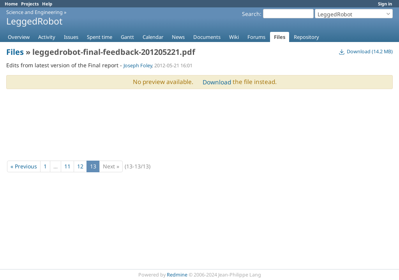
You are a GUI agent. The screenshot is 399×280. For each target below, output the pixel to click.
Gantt (127, 36)
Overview (19, 36)
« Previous (24, 166)
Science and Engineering (34, 12)
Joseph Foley (138, 65)
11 (67, 166)
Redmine (177, 274)
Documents (207, 36)
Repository (306, 36)
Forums (256, 36)
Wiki (234, 36)
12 (80, 166)
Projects (30, 4)
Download (217, 82)
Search (251, 14)
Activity (46, 36)
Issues (71, 36)
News (178, 36)
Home (11, 4)
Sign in (385, 4)
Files (279, 36)
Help (47, 4)
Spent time (99, 36)
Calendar (153, 36)
